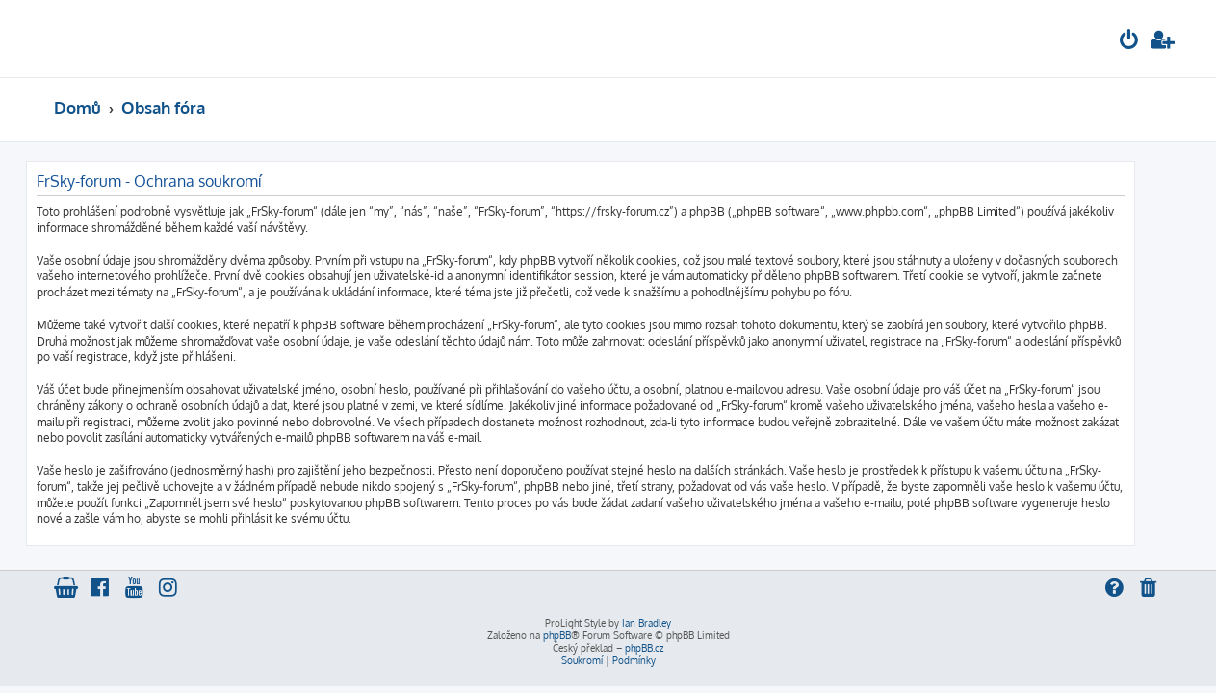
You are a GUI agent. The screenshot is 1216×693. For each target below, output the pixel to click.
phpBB (557, 635)
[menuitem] (1129, 42)
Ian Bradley (646, 623)
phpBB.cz (644, 648)
